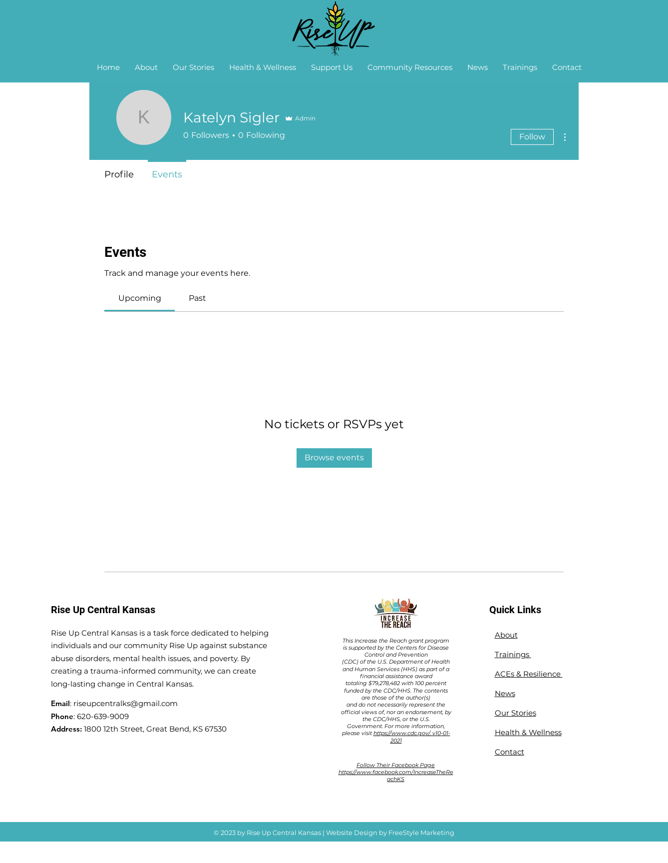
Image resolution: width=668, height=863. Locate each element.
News (505, 693)
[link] (139, 298)
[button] (146, 67)
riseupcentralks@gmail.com (125, 703)
